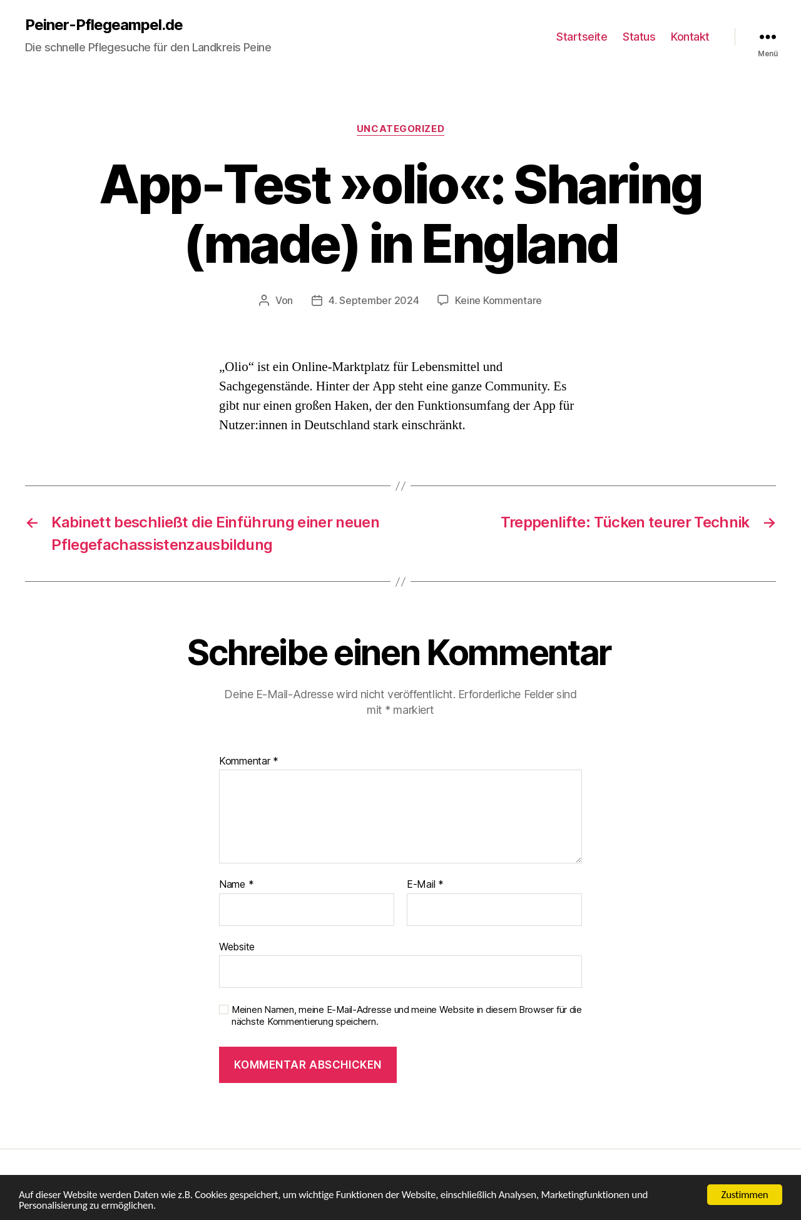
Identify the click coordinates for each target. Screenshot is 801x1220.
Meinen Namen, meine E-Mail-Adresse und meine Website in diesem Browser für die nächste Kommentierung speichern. (407, 1015)
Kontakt (690, 36)
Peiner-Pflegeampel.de (104, 25)
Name (236, 884)
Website (237, 946)
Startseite (581, 36)
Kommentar (248, 761)
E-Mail (425, 884)
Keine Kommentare (498, 300)
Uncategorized (400, 129)
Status (639, 36)
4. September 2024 (374, 300)
